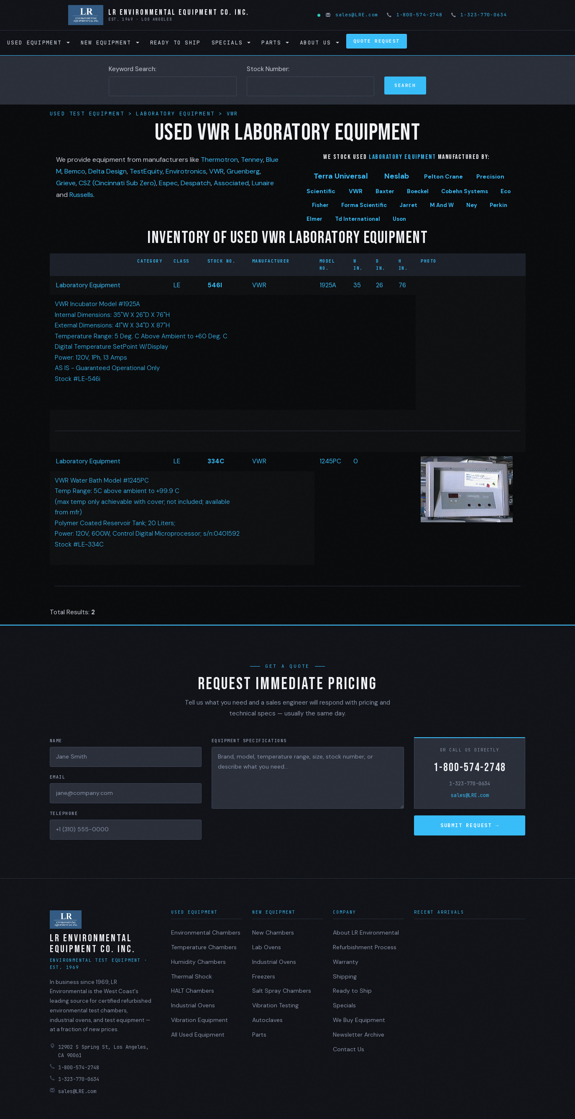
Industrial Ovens (193, 1005)
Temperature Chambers (204, 947)
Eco (506, 191)
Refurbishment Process (364, 947)
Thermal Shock (191, 976)
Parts (275, 42)
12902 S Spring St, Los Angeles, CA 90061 (99, 1051)
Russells (81, 194)
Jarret (408, 205)
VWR (232, 113)
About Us (319, 42)
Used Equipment (38, 42)
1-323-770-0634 (479, 15)
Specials (231, 42)
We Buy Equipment (359, 1020)
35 (357, 285)
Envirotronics (186, 171)
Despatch (196, 183)
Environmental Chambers (205, 932)
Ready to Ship (175, 42)
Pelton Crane (443, 176)
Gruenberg (243, 171)
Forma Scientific (364, 205)
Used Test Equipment (89, 113)
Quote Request (376, 41)
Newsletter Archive (358, 1034)
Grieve (66, 183)
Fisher (320, 205)
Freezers (263, 976)
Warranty (345, 962)
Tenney (252, 159)
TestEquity (146, 171)
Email (58, 777)
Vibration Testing (275, 1005)
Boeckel (418, 191)
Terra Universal (341, 176)
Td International (357, 218)
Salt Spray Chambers (281, 990)
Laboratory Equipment (177, 113)
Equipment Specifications (249, 740)
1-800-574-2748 (415, 15)
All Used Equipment (198, 1034)
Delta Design (107, 171)
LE (177, 285)
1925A (327, 285)
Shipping (345, 976)
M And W (442, 205)
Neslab (396, 176)
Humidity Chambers (198, 962)
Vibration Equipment (199, 1020)
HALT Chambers (192, 990)
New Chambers (273, 932)
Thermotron (219, 159)
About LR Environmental (366, 932)
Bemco (74, 171)
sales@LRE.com (352, 15)
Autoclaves (267, 1020)
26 (379, 285)
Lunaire (263, 183)
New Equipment (110, 42)
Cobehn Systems (464, 191)
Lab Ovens (266, 947)
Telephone (64, 813)
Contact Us (348, 1049)
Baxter (385, 191)
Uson (399, 218)
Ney (471, 205)
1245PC (330, 461)
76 (402, 285)
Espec (168, 183)
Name (56, 740)
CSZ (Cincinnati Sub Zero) (117, 183)
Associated (231, 183)
